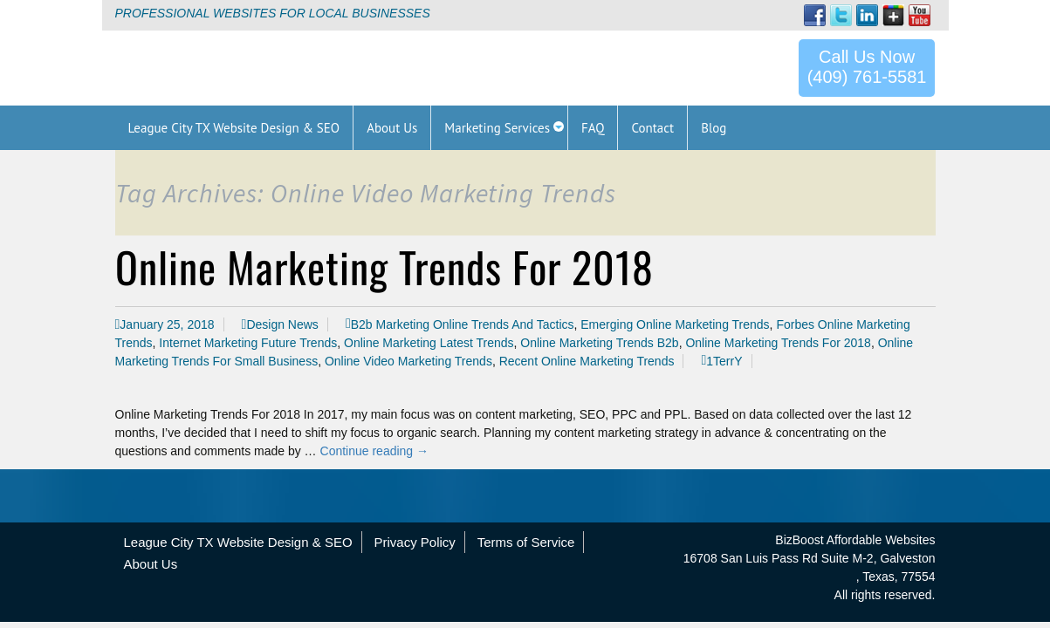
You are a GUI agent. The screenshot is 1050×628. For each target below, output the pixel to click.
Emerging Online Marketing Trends (674, 324)
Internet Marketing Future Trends (248, 343)
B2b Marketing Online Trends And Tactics (462, 324)
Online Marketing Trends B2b (599, 343)
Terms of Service (526, 542)
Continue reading (374, 451)
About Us (151, 563)
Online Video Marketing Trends (408, 361)
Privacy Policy (414, 542)
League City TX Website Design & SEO (238, 542)
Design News (282, 324)
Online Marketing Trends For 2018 (384, 266)
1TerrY (724, 361)
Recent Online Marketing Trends (587, 361)
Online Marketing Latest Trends (429, 343)
